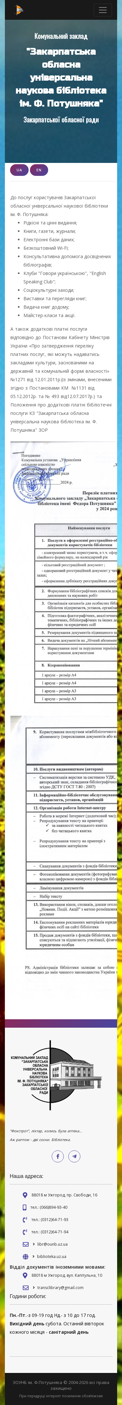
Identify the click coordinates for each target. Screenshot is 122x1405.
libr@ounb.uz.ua (52, 1244)
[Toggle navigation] (103, 10)
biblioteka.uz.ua (51, 1256)
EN (39, 169)
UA (19, 169)
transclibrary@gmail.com (60, 1287)
